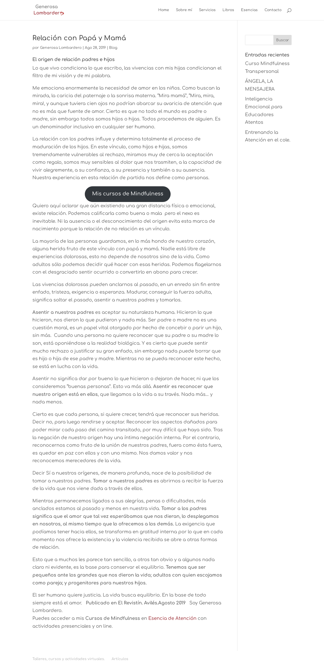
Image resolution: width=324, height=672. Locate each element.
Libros (228, 10)
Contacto (273, 10)
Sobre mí (184, 10)
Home (163, 10)
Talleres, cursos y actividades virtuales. (68, 659)
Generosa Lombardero (61, 48)
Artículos (120, 659)
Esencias (249, 10)
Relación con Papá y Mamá (79, 38)
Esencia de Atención (173, 618)
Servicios (207, 10)
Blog (113, 48)
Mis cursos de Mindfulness (127, 194)
